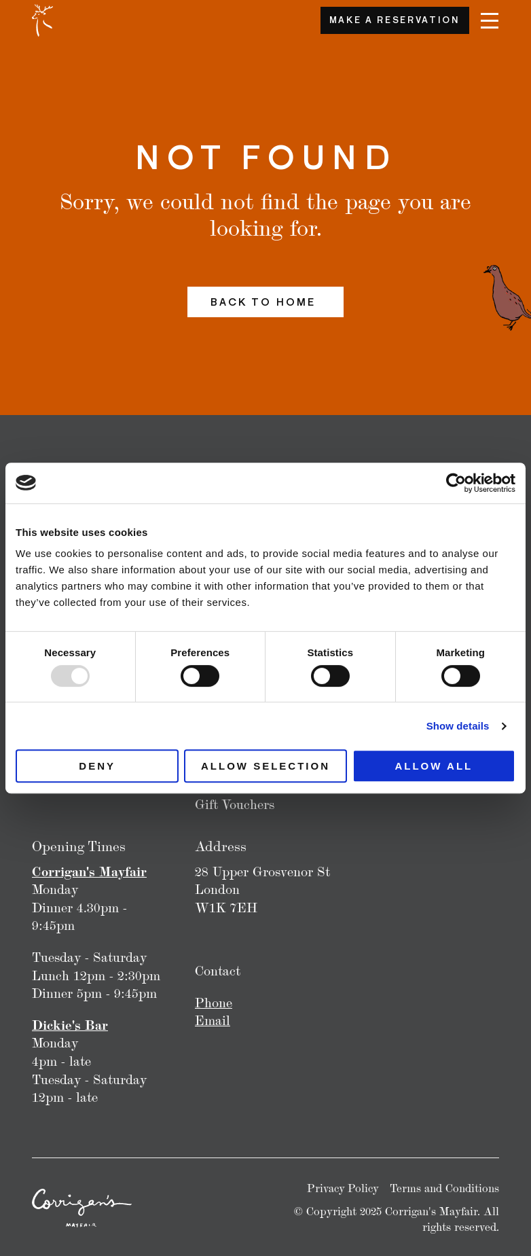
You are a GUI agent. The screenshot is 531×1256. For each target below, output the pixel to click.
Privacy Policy (343, 1188)
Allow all (434, 766)
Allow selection (265, 766)
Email (212, 1020)
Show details (458, 726)
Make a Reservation (394, 19)
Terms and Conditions (444, 1188)
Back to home (265, 301)
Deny (97, 766)
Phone (213, 1003)
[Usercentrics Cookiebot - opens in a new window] (456, 483)
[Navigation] (489, 20)
